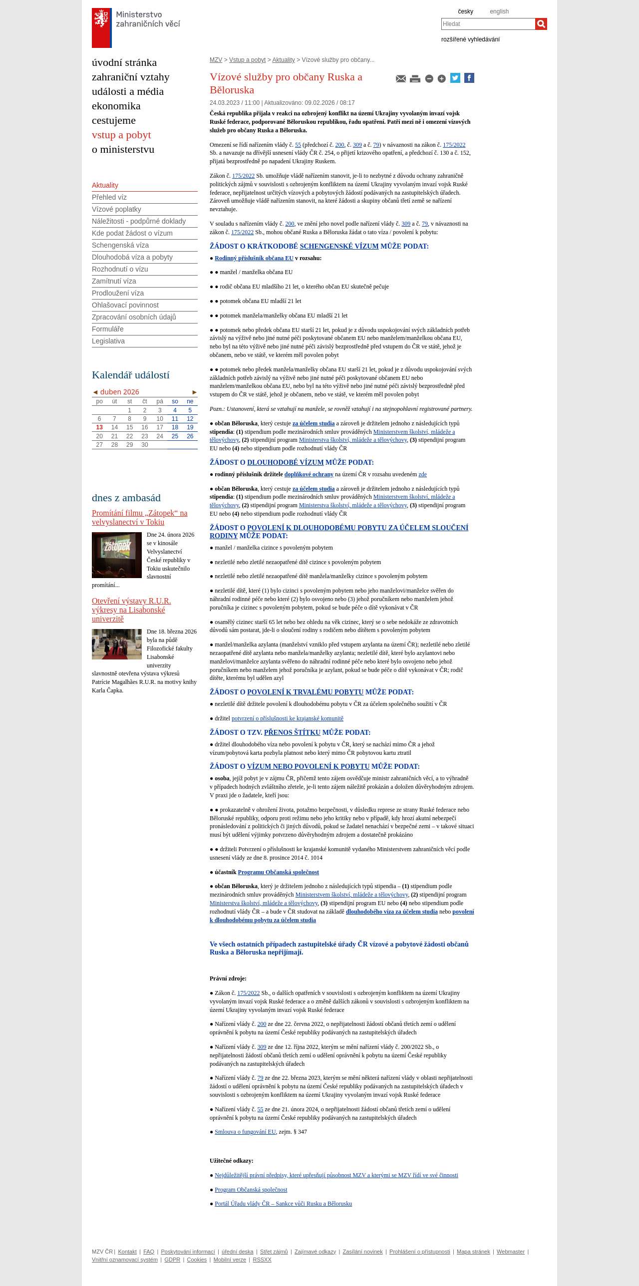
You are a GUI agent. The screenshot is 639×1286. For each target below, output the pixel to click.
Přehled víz (109, 197)
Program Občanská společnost (251, 1189)
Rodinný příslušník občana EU (254, 258)
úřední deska (238, 1252)
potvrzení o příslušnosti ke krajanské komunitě (287, 718)
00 (341, 144)
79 (376, 144)
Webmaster (511, 1252)
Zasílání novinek (363, 1252)
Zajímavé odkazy (315, 1252)
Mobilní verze (230, 1260)
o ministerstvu (123, 149)
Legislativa (108, 341)
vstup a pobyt (121, 134)
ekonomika (116, 105)
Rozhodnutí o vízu (120, 269)
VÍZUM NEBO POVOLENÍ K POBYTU (308, 766)
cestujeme (114, 120)
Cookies (197, 1260)
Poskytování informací (188, 1252)
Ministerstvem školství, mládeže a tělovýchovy (352, 894)
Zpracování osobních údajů (134, 317)
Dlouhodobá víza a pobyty (132, 257)
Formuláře (108, 329)
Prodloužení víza (118, 293)
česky (465, 11)
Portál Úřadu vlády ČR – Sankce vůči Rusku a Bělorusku (283, 1203)
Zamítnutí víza (114, 281)
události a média (128, 91)
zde (422, 474)
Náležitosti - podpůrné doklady (139, 221)
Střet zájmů (274, 1252)
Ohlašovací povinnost (125, 305)
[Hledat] (541, 24)
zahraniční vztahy (131, 76)
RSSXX (262, 1260)
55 (298, 144)
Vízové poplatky (116, 209)
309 (357, 144)
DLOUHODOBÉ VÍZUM (285, 462)
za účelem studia (314, 423)
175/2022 (454, 144)
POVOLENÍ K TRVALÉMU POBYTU (305, 692)
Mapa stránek (473, 1252)
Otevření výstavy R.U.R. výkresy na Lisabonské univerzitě (131, 610)
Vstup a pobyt (247, 59)
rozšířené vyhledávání (470, 39)
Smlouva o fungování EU (245, 1131)
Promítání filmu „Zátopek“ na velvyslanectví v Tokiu (140, 517)
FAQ (148, 1252)
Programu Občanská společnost (278, 872)
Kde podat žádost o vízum (132, 233)
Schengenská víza (120, 245)
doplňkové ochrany (309, 474)
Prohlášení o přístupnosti (419, 1252)
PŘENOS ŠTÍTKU (292, 732)
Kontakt (127, 1252)
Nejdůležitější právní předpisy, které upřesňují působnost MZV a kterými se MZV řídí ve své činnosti (336, 1175)
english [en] (499, 11)
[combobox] (488, 24)
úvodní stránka (124, 62)
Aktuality (283, 59)
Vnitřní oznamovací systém (125, 1260)
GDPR (172, 1260)
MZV (216, 59)
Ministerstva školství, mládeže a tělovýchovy (353, 439)
